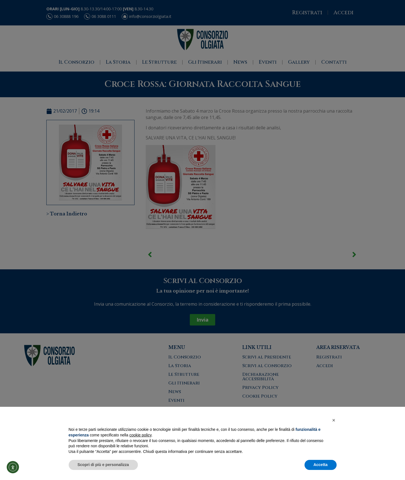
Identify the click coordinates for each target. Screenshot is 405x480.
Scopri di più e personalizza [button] (103, 464)
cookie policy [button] (140, 435)
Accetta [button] (320, 464)
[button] (333, 420)
